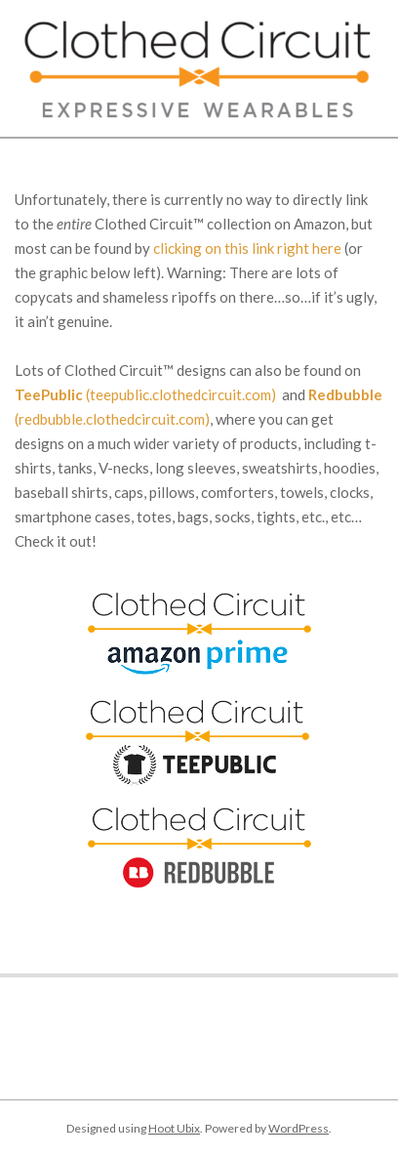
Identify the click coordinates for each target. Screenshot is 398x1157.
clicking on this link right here (247, 248)
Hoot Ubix (174, 1128)
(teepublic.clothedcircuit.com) (145, 394)
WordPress (298, 1128)
